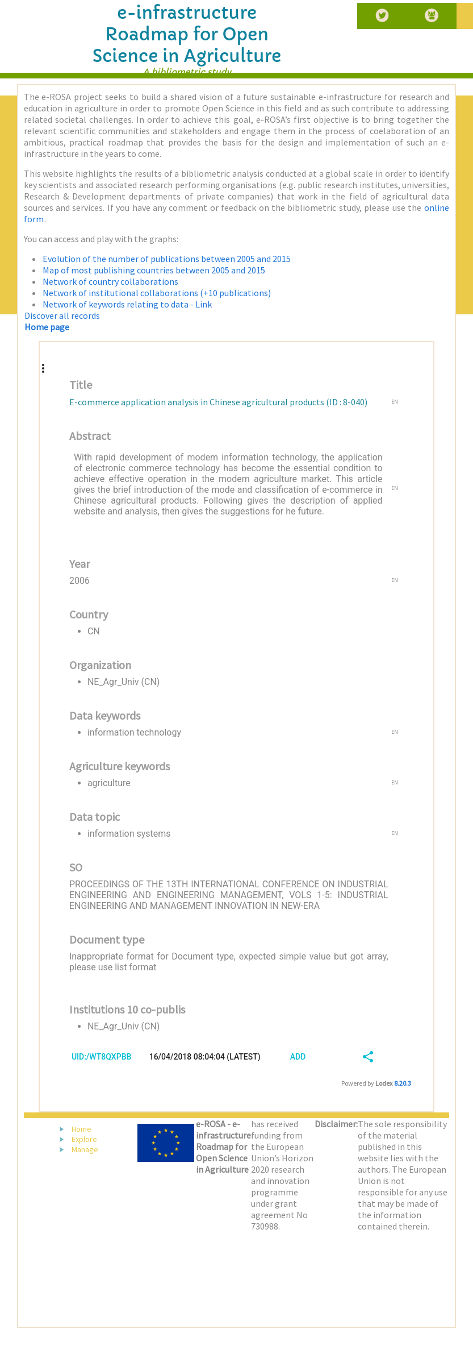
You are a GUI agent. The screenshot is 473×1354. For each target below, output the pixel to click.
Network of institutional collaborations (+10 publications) (157, 292)
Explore (84, 1139)
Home (81, 1129)
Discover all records (62, 315)
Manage (85, 1149)
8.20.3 (402, 1083)
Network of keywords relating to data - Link (127, 304)
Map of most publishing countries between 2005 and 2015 (154, 270)
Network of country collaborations (110, 281)
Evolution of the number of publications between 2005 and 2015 (167, 258)
